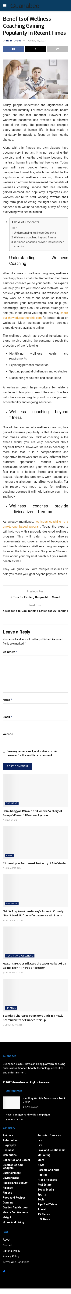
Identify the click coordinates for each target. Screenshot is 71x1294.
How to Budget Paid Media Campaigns (28, 1120)
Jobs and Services (49, 1140)
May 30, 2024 (10, 826)
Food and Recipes (14, 1202)
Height (7, 1222)
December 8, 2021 (12, 1030)
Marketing (44, 1160)
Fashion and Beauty (15, 1188)
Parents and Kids (48, 1175)
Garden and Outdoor (16, 1212)
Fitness (7, 1198)
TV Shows (43, 1219)
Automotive (10, 1145)
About (6, 1244)
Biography (9, 1150)
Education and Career (16, 1165)
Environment (11, 1183)
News (9, 861)
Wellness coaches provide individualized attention (39, 244)
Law (39, 1145)
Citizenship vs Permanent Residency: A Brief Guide (34, 868)
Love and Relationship (51, 1155)
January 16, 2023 (36, 40)
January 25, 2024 (12, 873)
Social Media (45, 1194)
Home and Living (13, 1227)
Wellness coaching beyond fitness (35, 237)
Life (39, 1150)
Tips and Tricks (47, 1209)
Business (11, 808)
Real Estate (44, 1190)
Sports (41, 1199)
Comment (10, 657)
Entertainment (12, 1178)
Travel (41, 1214)
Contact (7, 1250)
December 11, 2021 (13, 926)
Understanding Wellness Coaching (35, 232)
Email (7, 722)
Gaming (8, 1207)
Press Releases (47, 1185)
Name (8, 705)
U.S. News (43, 1224)
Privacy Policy (11, 1261)
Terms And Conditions (16, 1267)
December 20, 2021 (13, 978)
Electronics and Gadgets (13, 1172)
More (40, 1165)
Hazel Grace (13, 40)
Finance (11, 1013)
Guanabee (24, 5)
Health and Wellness (19, 961)
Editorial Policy (11, 1256)
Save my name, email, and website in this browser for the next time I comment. (32, 758)
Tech (40, 1204)
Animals (8, 1140)
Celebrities (10, 1160)
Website (8, 739)
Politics (42, 1180)
